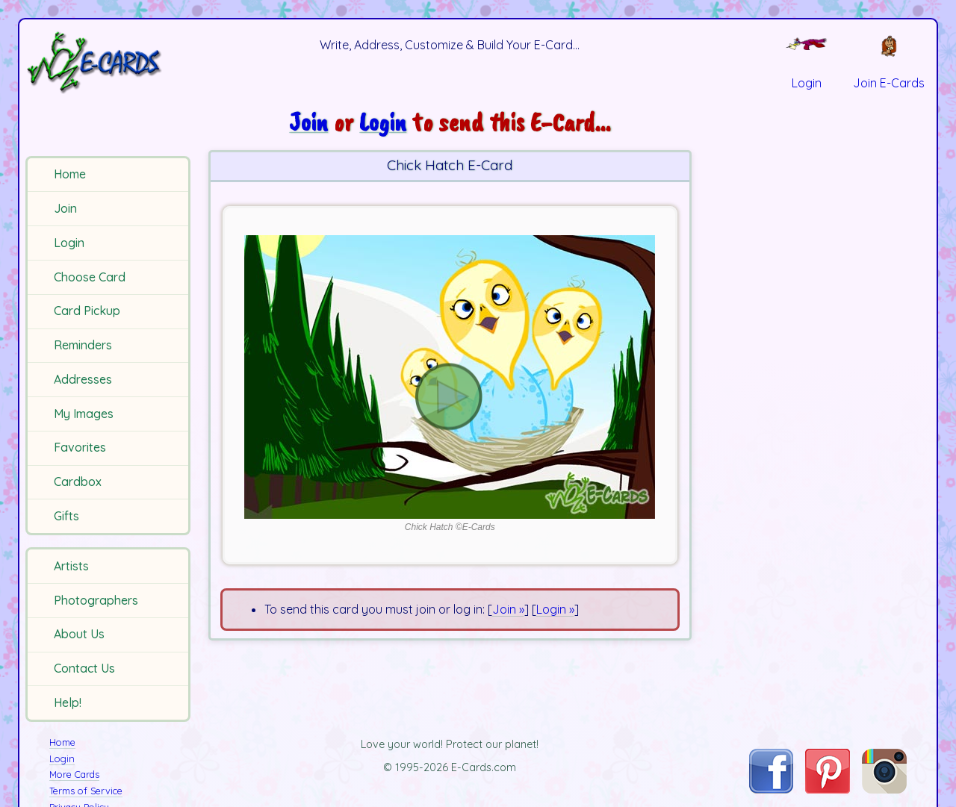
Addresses (83, 379)
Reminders (83, 344)
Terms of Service (85, 791)
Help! (67, 702)
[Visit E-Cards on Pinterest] (827, 789)
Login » (555, 609)
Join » (508, 609)
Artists (71, 565)
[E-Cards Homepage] (110, 62)
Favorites (80, 447)
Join (65, 208)
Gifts (66, 515)
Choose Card (89, 276)
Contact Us (84, 668)
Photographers (96, 600)
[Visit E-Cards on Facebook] (771, 789)
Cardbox (78, 481)
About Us (79, 633)
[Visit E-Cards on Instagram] (884, 789)
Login (69, 242)
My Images (84, 413)
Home (70, 173)
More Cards (74, 774)
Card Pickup (87, 310)
